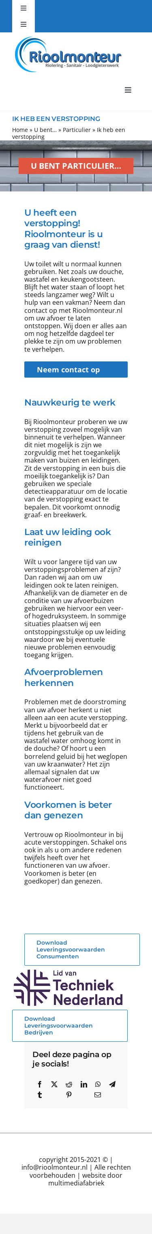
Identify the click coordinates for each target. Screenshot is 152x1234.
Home (20, 130)
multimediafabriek (76, 1183)
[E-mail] (97, 1095)
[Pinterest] (69, 1095)
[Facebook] (39, 1084)
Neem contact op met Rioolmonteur (71, 371)
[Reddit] (69, 1084)
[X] (54, 1084)
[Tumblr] (39, 1095)
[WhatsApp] (98, 1084)
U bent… (45, 130)
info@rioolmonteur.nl (54, 1167)
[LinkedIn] (84, 1084)
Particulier (77, 130)
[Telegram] (112, 1084)
